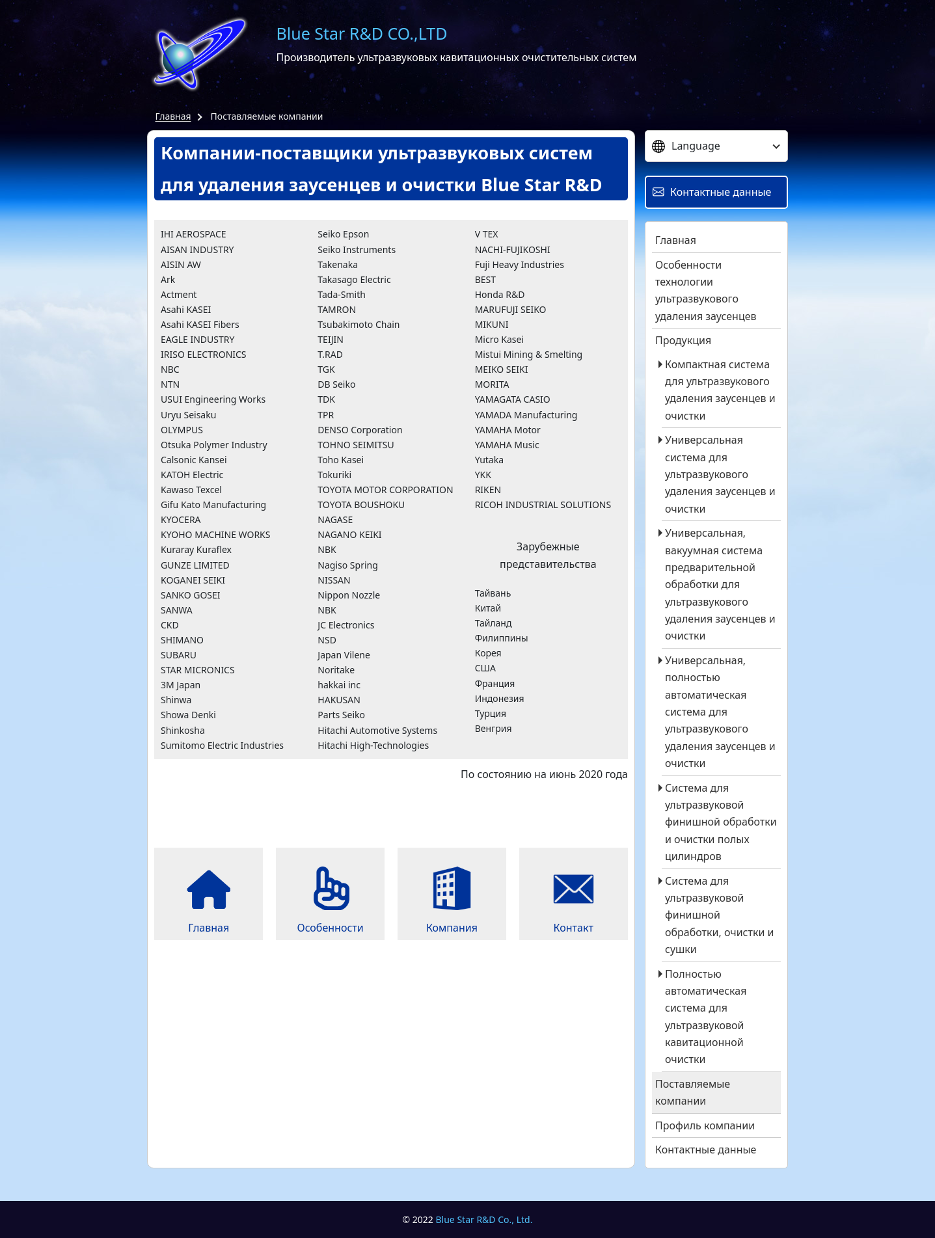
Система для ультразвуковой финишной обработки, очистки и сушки (719, 915)
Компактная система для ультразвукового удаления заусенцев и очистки (720, 390)
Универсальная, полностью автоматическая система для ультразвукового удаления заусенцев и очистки (720, 711)
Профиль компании (705, 1125)
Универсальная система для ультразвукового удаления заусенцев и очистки (720, 474)
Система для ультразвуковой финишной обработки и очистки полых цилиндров (721, 822)
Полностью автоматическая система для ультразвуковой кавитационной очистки (705, 1017)
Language (686, 146)
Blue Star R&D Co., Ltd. (484, 1219)
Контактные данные (705, 1149)
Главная (173, 116)
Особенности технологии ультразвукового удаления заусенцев (706, 290)
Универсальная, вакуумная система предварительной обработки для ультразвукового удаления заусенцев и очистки (720, 584)
